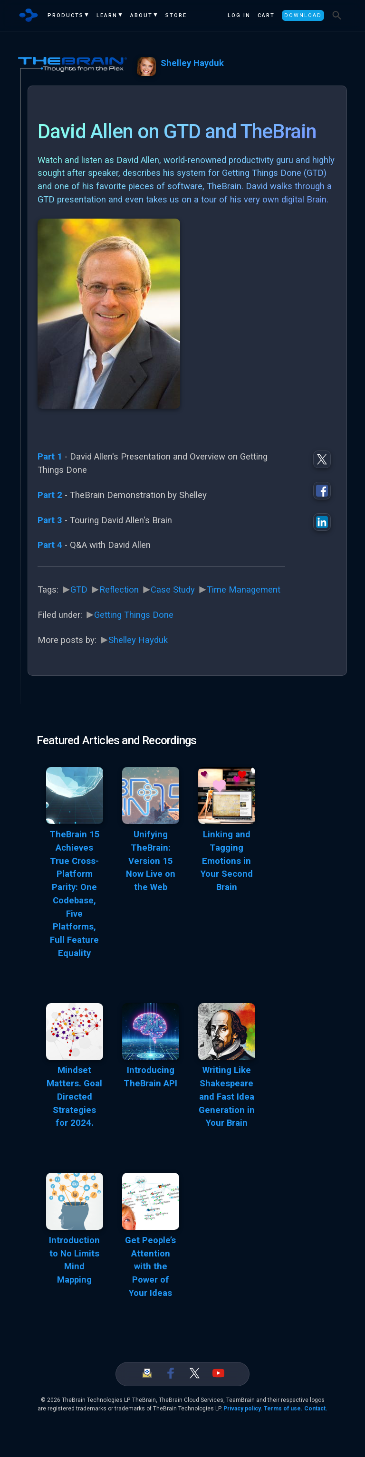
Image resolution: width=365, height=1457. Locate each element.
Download (303, 15)
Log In (239, 15)
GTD (78, 590)
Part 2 (50, 495)
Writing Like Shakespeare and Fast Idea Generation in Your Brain (227, 1096)
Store (176, 15)
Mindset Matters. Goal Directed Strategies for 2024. (74, 1096)
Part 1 (50, 456)
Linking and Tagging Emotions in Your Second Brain (227, 860)
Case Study (173, 590)
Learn (106, 15)
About (141, 15)
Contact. (315, 1408)
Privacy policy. (242, 1408)
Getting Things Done (133, 615)
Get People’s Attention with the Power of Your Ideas (150, 1266)
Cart (266, 15)
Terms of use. (283, 1408)
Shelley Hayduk (192, 63)
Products (66, 15)
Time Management (243, 590)
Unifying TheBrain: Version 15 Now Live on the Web (150, 860)
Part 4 (50, 545)
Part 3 (50, 520)
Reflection (119, 590)
